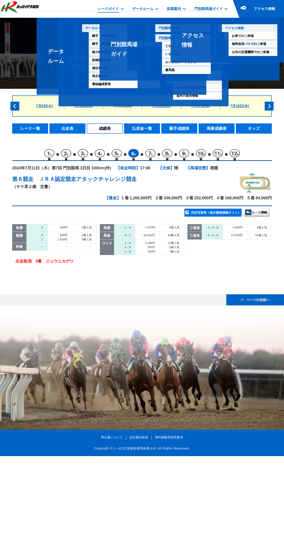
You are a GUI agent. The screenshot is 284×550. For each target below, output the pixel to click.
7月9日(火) (44, 106)
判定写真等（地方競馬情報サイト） (216, 214)
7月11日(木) (122, 106)
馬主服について (112, 531)
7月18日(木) (239, 106)
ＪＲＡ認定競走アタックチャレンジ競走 (88, 181)
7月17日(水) (200, 106)
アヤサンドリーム (64, 262)
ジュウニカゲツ (62, 309)
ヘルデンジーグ (62, 300)
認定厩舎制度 (139, 531)
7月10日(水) (83, 106)
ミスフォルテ (60, 243)
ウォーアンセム (62, 281)
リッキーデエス (62, 291)
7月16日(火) (161, 106)
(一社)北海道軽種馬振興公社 (135, 542)
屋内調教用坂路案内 (169, 531)
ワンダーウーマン (64, 272)
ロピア (54, 253)
